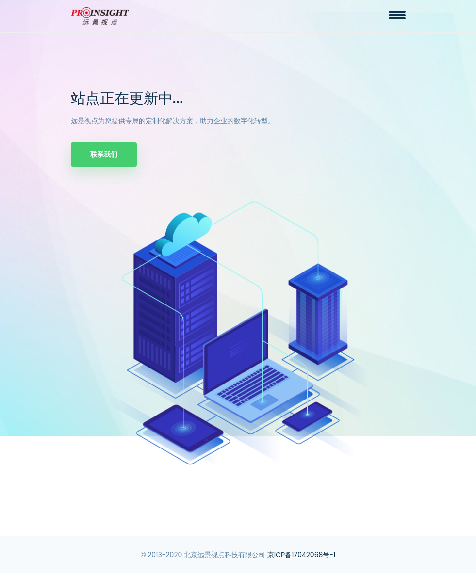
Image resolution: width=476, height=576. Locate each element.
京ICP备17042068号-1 (301, 555)
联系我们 (103, 154)
